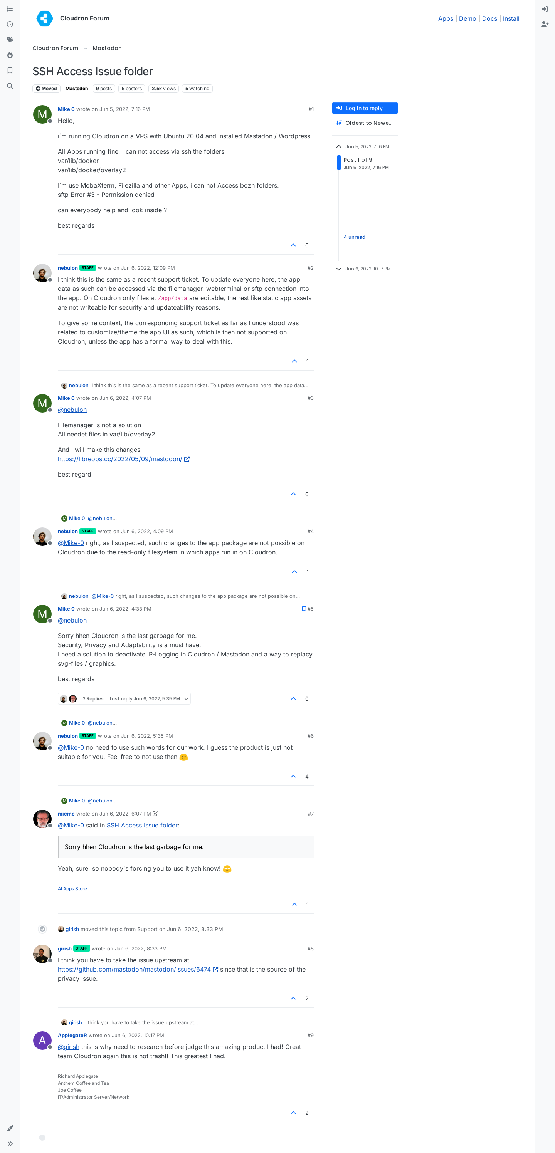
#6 (311, 736)
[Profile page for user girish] (42, 954)
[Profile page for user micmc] (42, 819)
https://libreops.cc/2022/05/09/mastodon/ (124, 459)
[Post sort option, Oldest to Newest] (365, 123)
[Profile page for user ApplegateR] (42, 1040)
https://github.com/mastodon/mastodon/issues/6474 (138, 969)
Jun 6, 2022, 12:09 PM (148, 268)
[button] (10, 1128)
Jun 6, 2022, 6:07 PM (125, 814)
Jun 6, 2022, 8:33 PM (141, 948)
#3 (311, 398)
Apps (445, 18)
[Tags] (10, 40)
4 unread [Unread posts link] (354, 237)
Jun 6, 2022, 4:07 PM (125, 398)
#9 (311, 1035)
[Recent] (10, 24)
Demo (467, 18)
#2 (311, 268)
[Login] (545, 9)
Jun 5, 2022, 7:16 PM (124, 109)
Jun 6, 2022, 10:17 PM (138, 1035)
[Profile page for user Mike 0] (42, 114)
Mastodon (77, 88)
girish (72, 929)
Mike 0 (66, 109)
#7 (311, 814)
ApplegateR (72, 1035)
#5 (311, 609)
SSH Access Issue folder (142, 825)
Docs (489, 18)
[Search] (10, 86)
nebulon (68, 268)
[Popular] (10, 55)
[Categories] (10, 9)
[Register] (545, 24)
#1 (311, 109)
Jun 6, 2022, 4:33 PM (125, 609)
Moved (46, 88)
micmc (66, 814)
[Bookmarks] (10, 71)
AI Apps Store (72, 888)
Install (511, 18)
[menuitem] (545, 9)
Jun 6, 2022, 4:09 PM (147, 531)
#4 (311, 531)
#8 (311, 948)
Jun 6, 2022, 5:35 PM (147, 736)
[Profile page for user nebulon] (42, 273)
